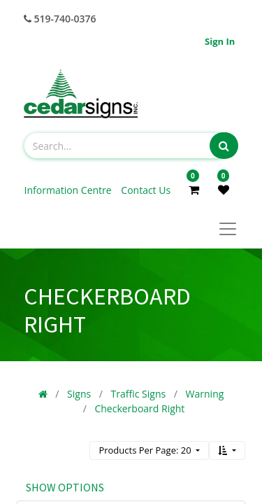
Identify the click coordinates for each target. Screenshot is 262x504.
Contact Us (145, 190)
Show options (65, 487)
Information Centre (69, 190)
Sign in (220, 41)
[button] (227, 450)
